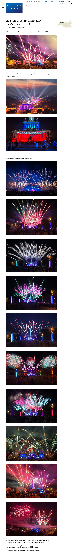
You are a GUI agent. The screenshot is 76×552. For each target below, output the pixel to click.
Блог (69, 1)
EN (3, 7)
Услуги (45, 1)
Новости (29, 1)
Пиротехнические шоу (33, 6)
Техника (51, 1)
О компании (60, 1)
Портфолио (37, 1)
